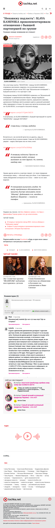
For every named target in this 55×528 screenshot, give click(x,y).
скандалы (16, 487)
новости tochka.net (34, 480)
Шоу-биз (39, 476)
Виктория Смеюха (40, 250)
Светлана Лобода (41, 473)
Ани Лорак (8, 471)
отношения (8, 484)
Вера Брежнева (19, 471)
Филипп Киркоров (22, 476)
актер (47, 476)
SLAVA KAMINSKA (24, 250)
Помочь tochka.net (19, 13)
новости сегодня (27, 482)
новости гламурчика (11, 482)
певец (17, 484)
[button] (46, 8)
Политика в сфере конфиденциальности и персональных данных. (30, 520)
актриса (7, 478)
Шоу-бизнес (7, 45)
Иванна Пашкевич (15, 36)
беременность (17, 478)
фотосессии (27, 489)
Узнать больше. (36, 523)
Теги (6, 463)
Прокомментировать (14, 324)
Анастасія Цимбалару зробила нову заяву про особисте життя (32, 384)
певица (23, 484)
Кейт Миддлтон (42, 471)
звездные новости (10, 480)
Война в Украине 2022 (36, 13)
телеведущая (40, 487)
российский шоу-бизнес (37, 484)
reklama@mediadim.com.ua (29, 513)
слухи (24, 487)
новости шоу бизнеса (42, 482)
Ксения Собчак (9, 473)
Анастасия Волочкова (25, 469)
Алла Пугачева (9, 469)
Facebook (23, 239)
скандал (12, 250)
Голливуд (31, 471)
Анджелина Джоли (42, 469)
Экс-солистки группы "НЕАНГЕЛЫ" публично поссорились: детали (14, 280)
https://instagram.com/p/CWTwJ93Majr (17, 147)
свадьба (7, 487)
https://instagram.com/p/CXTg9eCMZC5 (18, 112)
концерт (23, 480)
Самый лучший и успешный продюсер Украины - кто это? (28, 396)
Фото (32, 476)
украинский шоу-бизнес (12, 489)
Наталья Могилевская (25, 473)
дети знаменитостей (32, 478)
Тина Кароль (8, 476)
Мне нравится (26, 324)
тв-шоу (30, 487)
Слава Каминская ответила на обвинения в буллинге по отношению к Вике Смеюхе (39, 283)
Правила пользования (8, 520)
